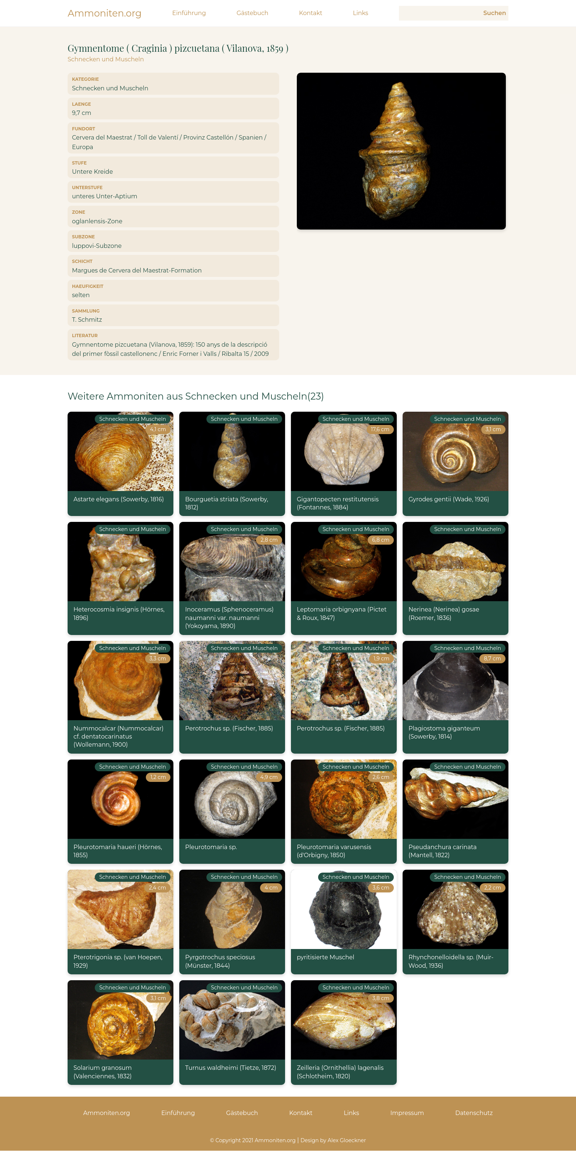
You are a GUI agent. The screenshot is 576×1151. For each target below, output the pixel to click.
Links (360, 13)
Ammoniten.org (105, 13)
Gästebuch (253, 13)
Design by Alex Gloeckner (333, 1140)
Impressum (407, 1113)
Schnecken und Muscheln (106, 59)
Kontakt (311, 13)
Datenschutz (474, 1113)
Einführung (190, 13)
